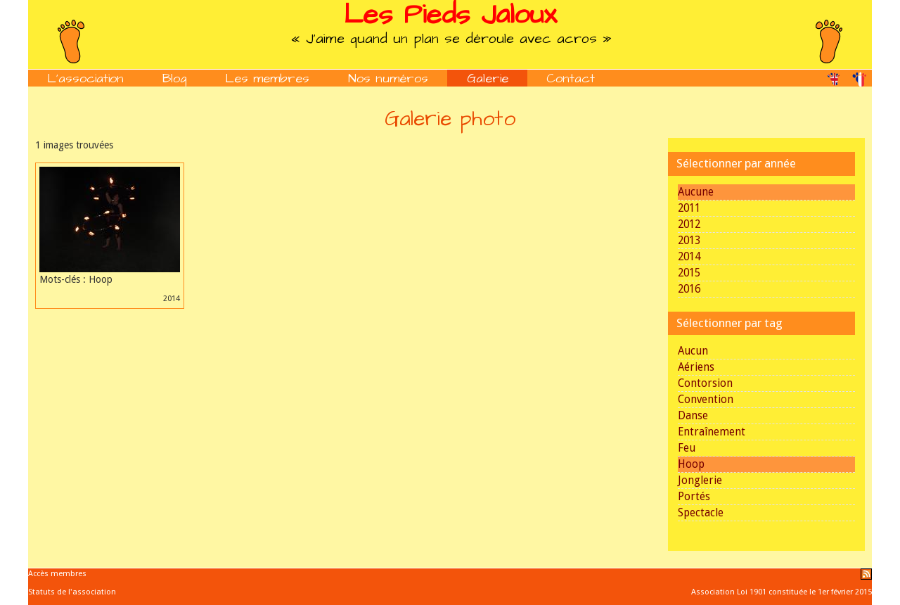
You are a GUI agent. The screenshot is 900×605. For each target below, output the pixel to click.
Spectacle (701, 513)
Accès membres (57, 573)
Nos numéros (388, 78)
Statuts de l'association (72, 592)
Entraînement (711, 432)
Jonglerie (700, 480)
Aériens (696, 367)
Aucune (696, 192)
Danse (693, 415)
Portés (694, 496)
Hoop (691, 464)
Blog (174, 78)
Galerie (487, 78)
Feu (686, 448)
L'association (85, 78)
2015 (689, 273)
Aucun (693, 351)
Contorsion (705, 383)
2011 (689, 208)
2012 (689, 224)
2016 (689, 289)
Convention (705, 399)
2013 (689, 240)
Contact (570, 78)
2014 (689, 256)
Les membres (267, 78)
